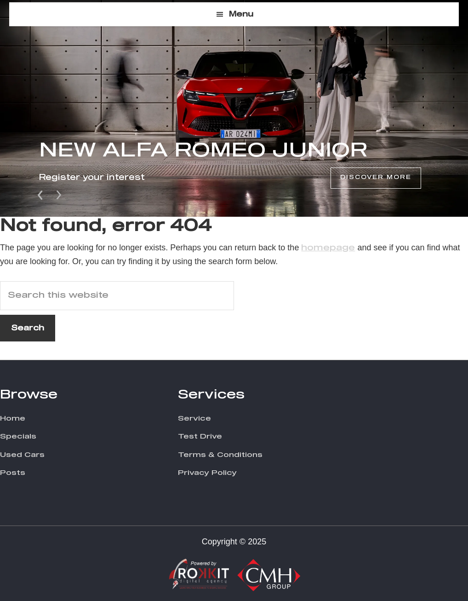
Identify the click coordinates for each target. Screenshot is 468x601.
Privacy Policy (207, 472)
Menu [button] (241, 14)
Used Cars (22, 454)
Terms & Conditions (220, 454)
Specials (18, 436)
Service (194, 418)
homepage (328, 248)
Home (12, 418)
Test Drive (200, 436)
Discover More (375, 177)
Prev (41, 194)
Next (58, 194)
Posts (12, 472)
